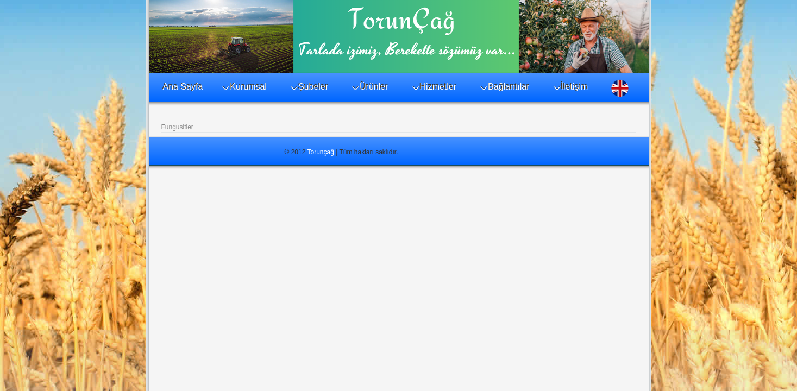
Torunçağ (320, 152)
